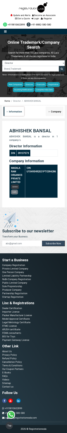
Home (7, 101)
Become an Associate (44, 15)
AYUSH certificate (11, 329)
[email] (22, 243)
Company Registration (13, 265)
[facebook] (4, 400)
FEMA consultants (11, 332)
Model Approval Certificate (16, 318)
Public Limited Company (14, 282)
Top (9, 425)
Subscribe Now (53, 243)
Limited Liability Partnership (16, 275)
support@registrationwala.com (21, 417)
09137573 (23, 153)
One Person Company (13, 272)
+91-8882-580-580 (39, 24)
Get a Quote (22, 18)
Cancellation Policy (12, 361)
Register (46, 18)
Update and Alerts (20, 15)
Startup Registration (12, 296)
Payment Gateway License (15, 340)
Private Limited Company (15, 268)
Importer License (10, 311)
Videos (5, 379)
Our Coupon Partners (12, 369)
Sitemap (6, 383)
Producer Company (12, 289)
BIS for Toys (8, 336)
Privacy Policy (9, 354)
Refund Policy (9, 358)
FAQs (5, 376)
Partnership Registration (14, 293)
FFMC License (9, 325)
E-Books (6, 372)
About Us (7, 351)
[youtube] (10, 400)
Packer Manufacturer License (17, 315)
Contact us (7, 386)
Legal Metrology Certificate (16, 322)
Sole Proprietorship (12, 286)
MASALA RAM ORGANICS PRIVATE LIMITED (16, 175)
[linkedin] (18, 400)
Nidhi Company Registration (16, 279)
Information (15, 111)
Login (35, 18)
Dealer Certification (12, 308)
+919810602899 (14, 24)
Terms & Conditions (12, 365)
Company (55, 111)
